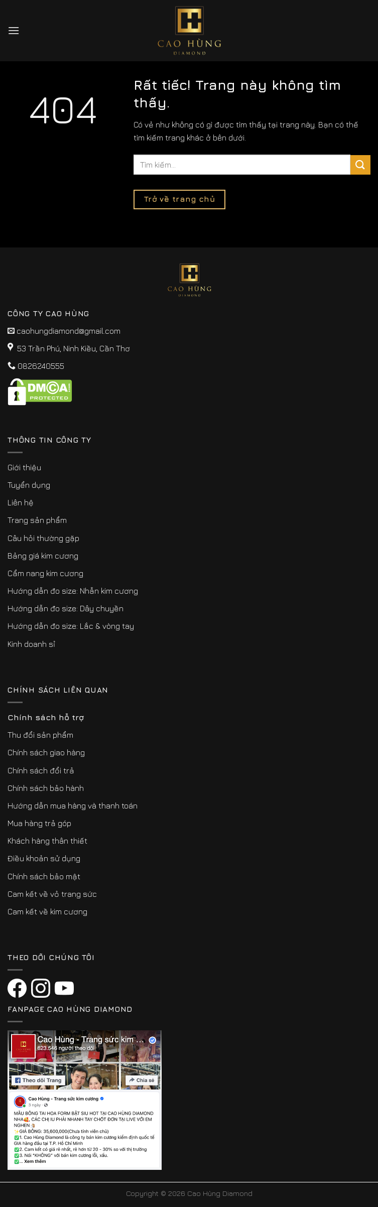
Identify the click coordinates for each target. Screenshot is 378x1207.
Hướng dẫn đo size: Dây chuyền (65, 608)
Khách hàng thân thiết (47, 840)
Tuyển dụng (29, 484)
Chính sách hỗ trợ (46, 717)
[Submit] (360, 165)
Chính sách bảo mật (44, 876)
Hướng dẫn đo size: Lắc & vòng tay (71, 625)
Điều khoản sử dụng (44, 858)
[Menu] (14, 30)
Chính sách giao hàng (46, 752)
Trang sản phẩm (37, 519)
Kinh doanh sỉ (31, 643)
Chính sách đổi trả (41, 770)
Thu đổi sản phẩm (40, 734)
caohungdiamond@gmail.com (68, 330)
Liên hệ (21, 502)
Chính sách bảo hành (46, 787)
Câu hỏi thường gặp (43, 538)
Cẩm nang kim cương (45, 573)
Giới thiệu (24, 467)
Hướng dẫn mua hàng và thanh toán (73, 805)
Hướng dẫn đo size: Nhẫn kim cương (73, 590)
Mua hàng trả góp (39, 823)
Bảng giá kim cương (43, 555)
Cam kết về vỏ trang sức (52, 893)
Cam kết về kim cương (47, 911)
